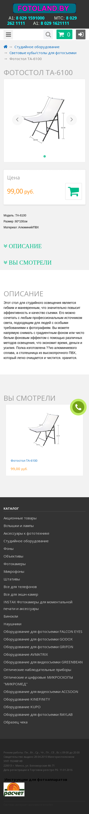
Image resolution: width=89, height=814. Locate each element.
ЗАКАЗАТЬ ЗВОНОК (80, 407)
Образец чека (16, 722)
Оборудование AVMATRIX (26, 654)
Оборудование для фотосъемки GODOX (38, 639)
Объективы (13, 556)
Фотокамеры (15, 563)
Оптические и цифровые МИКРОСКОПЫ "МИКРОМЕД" (38, 680)
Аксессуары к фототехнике (26, 533)
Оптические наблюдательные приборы (37, 669)
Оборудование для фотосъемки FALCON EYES (43, 631)
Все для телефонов (20, 586)
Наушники (12, 623)
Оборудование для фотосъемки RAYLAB (38, 714)
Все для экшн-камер (21, 594)
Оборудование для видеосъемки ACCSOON (41, 691)
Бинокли (11, 616)
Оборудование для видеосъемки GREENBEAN (43, 662)
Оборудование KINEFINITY (27, 699)
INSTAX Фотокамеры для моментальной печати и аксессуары (38, 605)
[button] (17, 120)
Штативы (12, 579)
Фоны (9, 548)
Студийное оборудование (26, 540)
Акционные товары (20, 518)
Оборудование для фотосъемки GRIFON (38, 646)
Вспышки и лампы (19, 525)
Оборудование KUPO (22, 706)
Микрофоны (14, 571)
